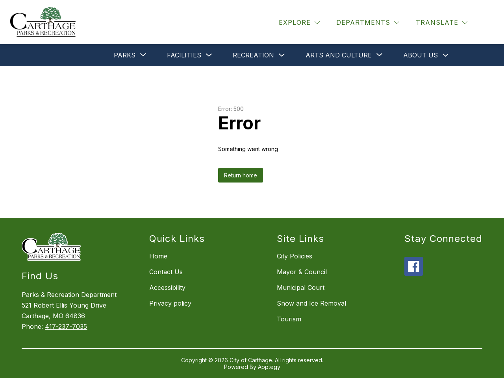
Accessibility (167, 287)
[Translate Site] (441, 23)
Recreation (253, 55)
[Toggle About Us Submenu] (445, 55)
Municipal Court (300, 287)
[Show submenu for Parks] (124, 55)
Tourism (289, 319)
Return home (240, 175)
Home (158, 256)
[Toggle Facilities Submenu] (209, 55)
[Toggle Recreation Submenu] (282, 55)
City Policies (294, 256)
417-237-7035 (66, 326)
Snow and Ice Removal (311, 303)
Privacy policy (170, 303)
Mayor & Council (302, 272)
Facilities (184, 55)
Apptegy (269, 366)
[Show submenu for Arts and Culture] (339, 55)
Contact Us (166, 272)
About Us (420, 55)
